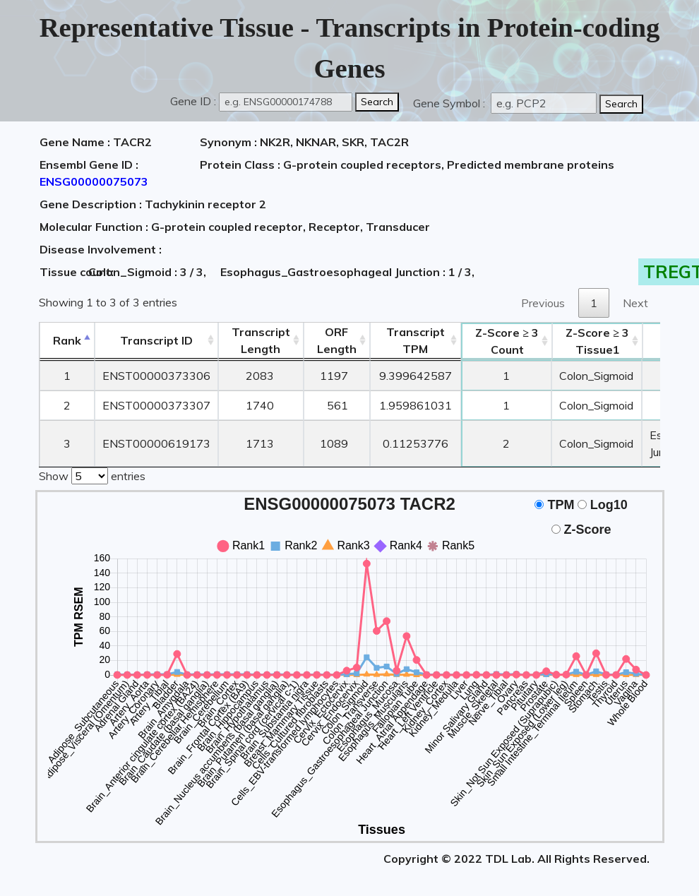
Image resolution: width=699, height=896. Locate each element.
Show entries (92, 474)
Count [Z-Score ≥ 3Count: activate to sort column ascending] (507, 341)
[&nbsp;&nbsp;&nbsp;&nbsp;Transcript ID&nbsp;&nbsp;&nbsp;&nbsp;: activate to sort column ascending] (156, 341)
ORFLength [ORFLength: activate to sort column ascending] (337, 340)
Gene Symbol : (450, 103)
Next (635, 303)
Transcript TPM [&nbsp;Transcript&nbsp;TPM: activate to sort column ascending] (415, 340)
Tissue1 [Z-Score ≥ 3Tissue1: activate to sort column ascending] (597, 341)
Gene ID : (193, 101)
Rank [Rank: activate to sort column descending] (67, 340)
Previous (543, 303)
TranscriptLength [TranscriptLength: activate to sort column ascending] (261, 340)
